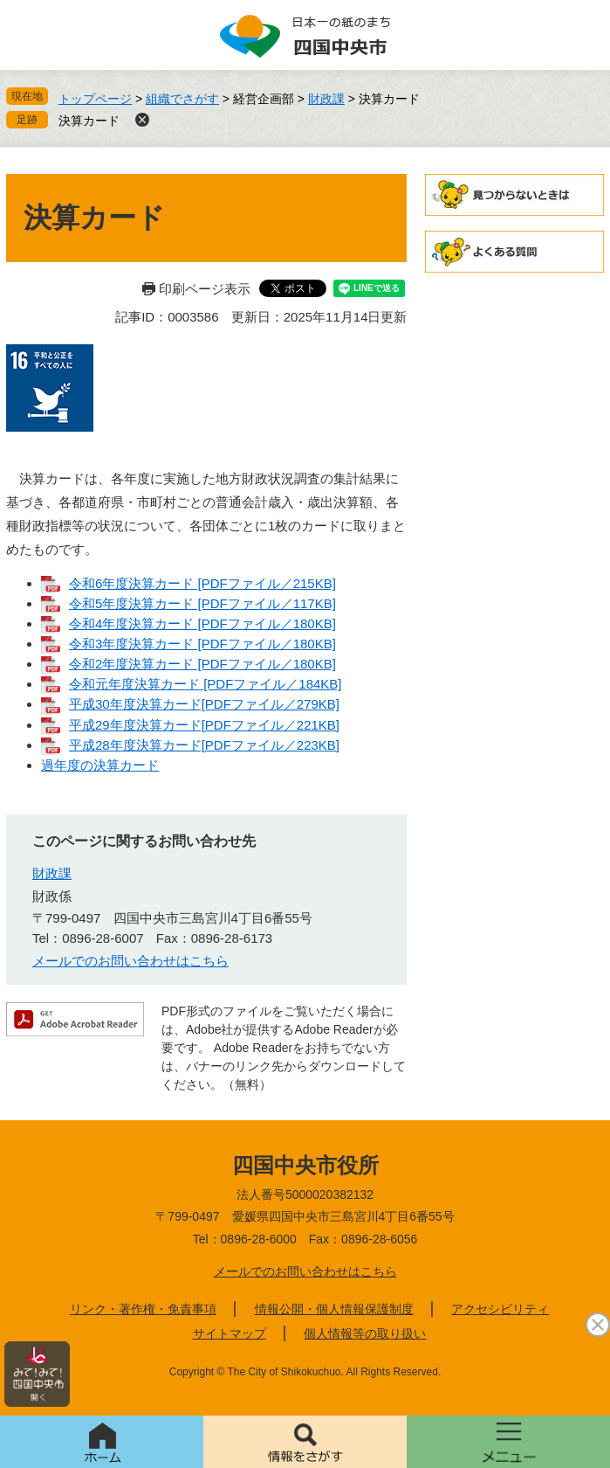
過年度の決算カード (100, 765)
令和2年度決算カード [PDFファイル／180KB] (202, 663)
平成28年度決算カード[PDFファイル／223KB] (204, 744)
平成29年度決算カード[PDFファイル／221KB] (204, 724)
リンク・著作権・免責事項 (143, 1309)
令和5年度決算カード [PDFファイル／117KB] (202, 603)
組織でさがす (182, 99)
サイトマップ (229, 1333)
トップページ (95, 99)
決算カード (89, 121)
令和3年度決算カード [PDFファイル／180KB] (202, 643)
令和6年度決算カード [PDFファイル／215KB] (202, 583)
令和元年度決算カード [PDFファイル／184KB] (205, 683)
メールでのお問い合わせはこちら (130, 960)
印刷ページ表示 (204, 288)
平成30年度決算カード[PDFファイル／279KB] (204, 703)
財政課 (326, 99)
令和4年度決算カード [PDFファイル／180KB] (202, 623)
